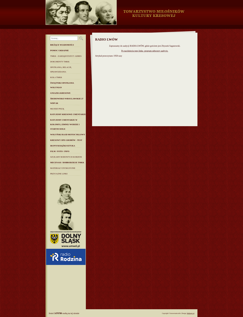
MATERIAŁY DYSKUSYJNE (62, 168)
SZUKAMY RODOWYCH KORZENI (66, 157)
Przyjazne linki (59, 173)
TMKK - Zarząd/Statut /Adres (66, 56)
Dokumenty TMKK (60, 61)
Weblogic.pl (190, 313)
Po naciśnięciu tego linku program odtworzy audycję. (144, 51)
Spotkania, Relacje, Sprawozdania (61, 69)
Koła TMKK (56, 77)
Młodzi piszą (57, 109)
